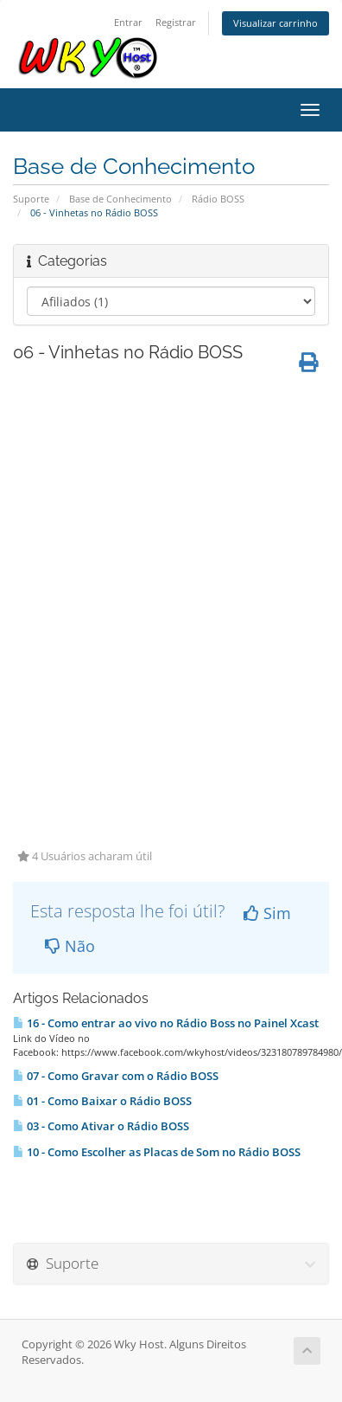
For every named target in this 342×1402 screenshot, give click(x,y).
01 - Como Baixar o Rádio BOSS (102, 1101)
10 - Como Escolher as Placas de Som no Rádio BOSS (157, 1152)
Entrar (128, 22)
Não (70, 946)
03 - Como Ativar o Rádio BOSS (101, 1126)
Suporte (31, 198)
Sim (267, 913)
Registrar (175, 22)
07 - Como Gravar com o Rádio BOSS (115, 1076)
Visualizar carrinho (275, 22)
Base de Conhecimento (120, 198)
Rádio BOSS (218, 198)
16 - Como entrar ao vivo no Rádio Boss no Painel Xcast (166, 1023)
